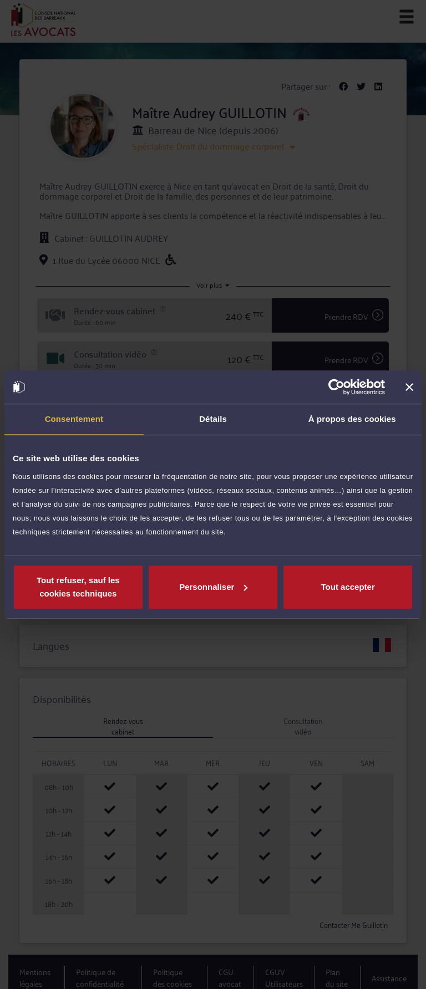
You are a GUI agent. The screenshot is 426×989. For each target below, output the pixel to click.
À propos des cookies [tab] (352, 419)
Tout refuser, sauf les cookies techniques (78, 586)
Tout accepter (348, 587)
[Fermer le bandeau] (409, 387)
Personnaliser (213, 587)
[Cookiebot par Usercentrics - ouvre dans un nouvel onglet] (336, 387)
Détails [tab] (213, 419)
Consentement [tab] (74, 419)
